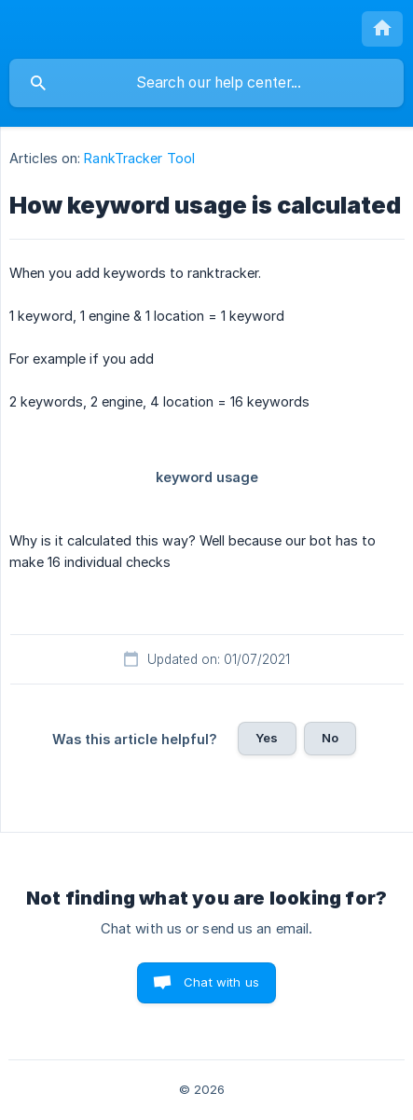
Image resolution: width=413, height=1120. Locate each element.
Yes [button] (266, 737)
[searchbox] (206, 83)
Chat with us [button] (221, 982)
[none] (382, 29)
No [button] (330, 737)
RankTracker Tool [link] (139, 158)
